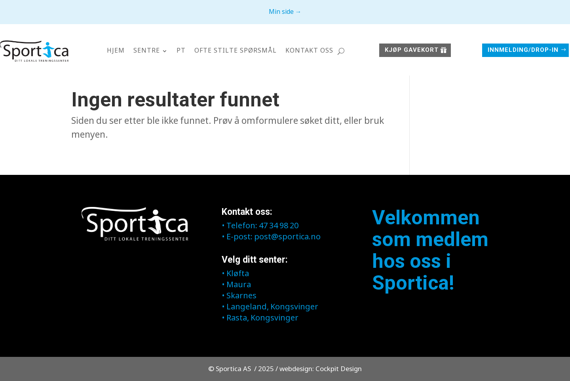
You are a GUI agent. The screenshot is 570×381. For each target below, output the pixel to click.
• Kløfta (235, 274)
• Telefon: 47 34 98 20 (260, 226)
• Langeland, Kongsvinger (270, 307)
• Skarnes (239, 296)
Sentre (146, 50)
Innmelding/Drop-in (523, 49)
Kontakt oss (309, 50)
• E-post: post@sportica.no (271, 237)
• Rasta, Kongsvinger (260, 318)
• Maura (236, 285)
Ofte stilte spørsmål (235, 50)
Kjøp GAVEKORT (412, 49)
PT (181, 50)
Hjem (116, 50)
